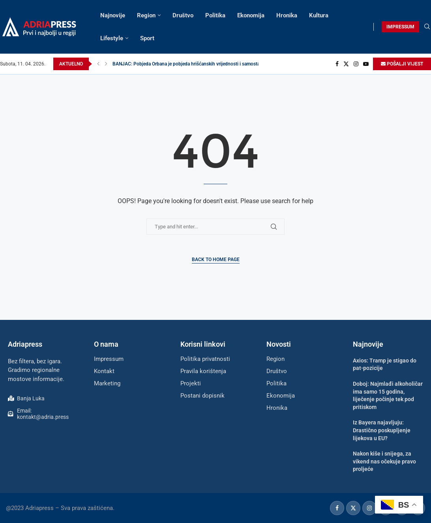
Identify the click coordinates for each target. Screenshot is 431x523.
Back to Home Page (216, 259)
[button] (98, 64)
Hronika (286, 15)
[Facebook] (337, 64)
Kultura (318, 15)
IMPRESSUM (400, 27)
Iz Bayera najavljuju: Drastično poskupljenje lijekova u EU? (381, 430)
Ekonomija (250, 15)
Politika (215, 15)
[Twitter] (346, 64)
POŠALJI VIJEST (402, 64)
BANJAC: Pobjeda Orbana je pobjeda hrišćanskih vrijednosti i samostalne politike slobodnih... (210, 64)
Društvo (182, 15)
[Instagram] (356, 64)
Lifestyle (111, 38)
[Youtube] (366, 64)
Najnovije (112, 15)
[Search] (427, 27)
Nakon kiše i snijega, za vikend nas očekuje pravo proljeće (384, 461)
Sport (147, 38)
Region (146, 15)
